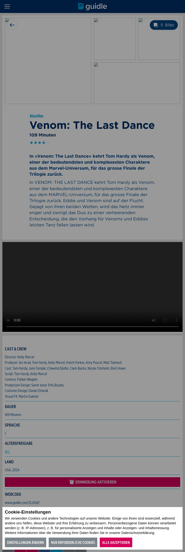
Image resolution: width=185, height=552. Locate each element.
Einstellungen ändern (25, 542)
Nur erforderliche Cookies (73, 542)
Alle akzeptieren (116, 542)
